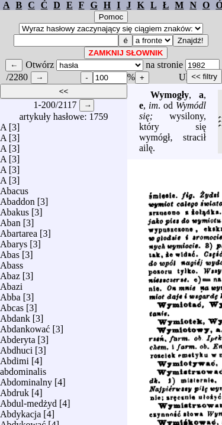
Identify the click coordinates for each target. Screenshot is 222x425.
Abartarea (18, 230)
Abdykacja (20, 411)
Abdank (15, 315)
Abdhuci (16, 347)
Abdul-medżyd (28, 400)
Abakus (14, 209)
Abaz (10, 273)
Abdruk (14, 390)
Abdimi (14, 358)
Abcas (12, 305)
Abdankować (25, 326)
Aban (10, 220)
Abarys (13, 241)
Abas (10, 252)
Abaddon (17, 199)
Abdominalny (26, 379)
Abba (10, 294)
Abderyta (18, 337)
